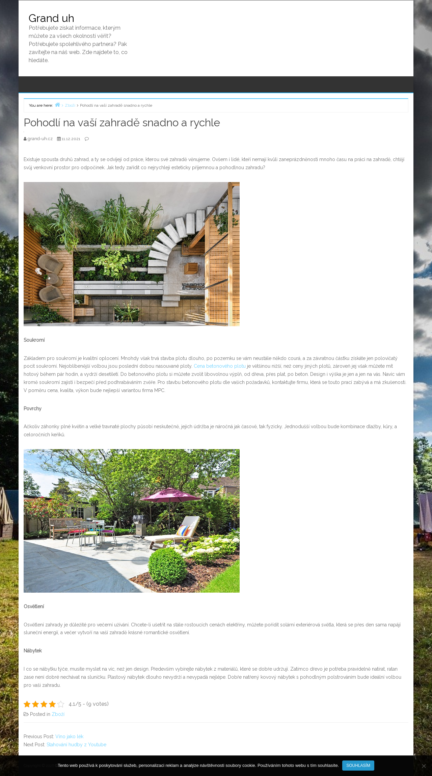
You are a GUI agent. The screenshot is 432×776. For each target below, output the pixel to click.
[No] (423, 765)
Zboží (58, 714)
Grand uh (51, 18)
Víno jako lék (69, 736)
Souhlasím (358, 765)
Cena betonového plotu (220, 366)
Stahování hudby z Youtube (76, 744)
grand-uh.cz (41, 138)
